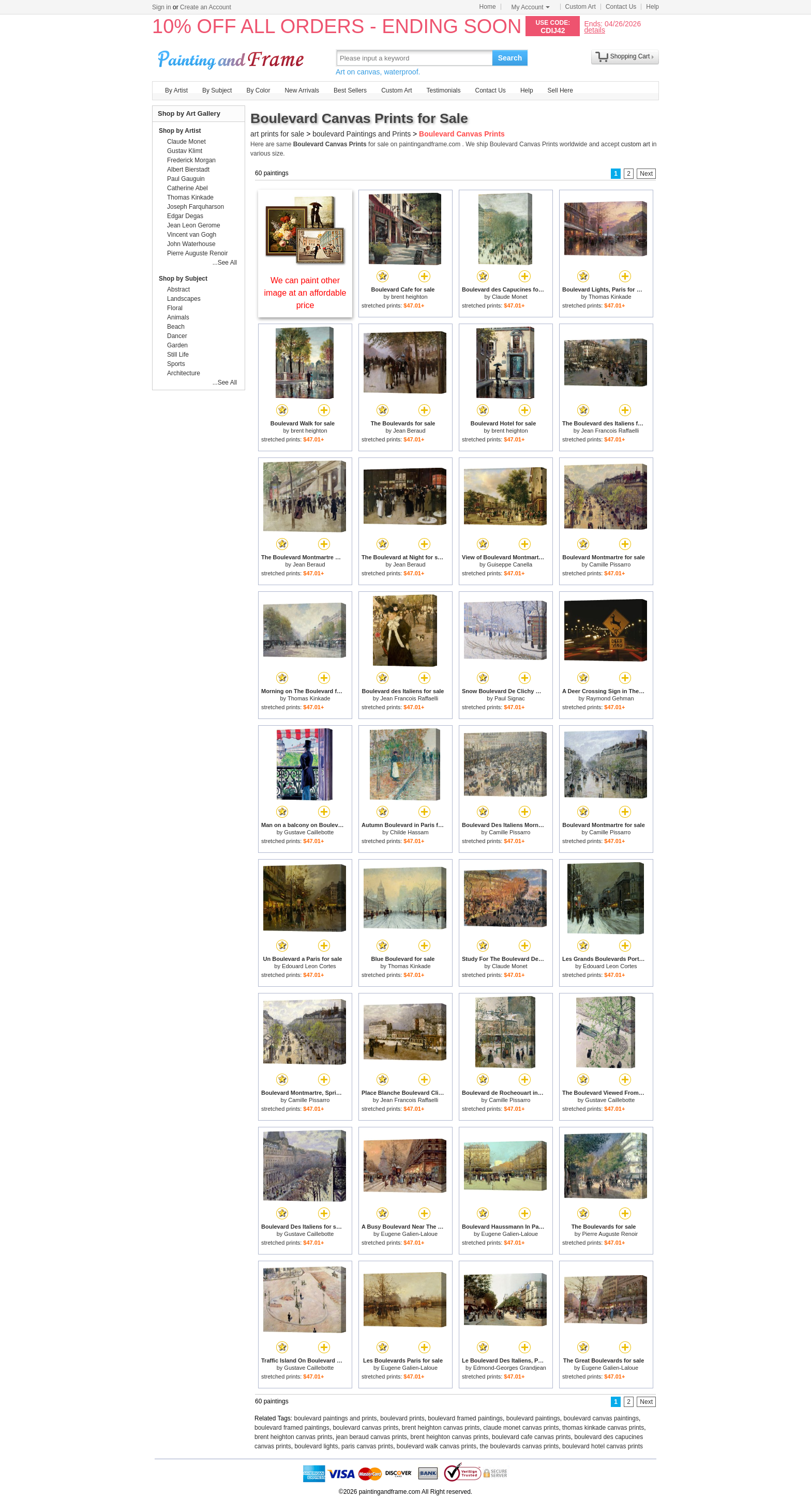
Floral (175, 308)
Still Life (178, 354)
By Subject (217, 90)
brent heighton (409, 297)
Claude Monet (510, 297)
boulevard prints (402, 1418)
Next (646, 173)
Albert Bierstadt (188, 169)
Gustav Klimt (184, 151)
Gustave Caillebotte (309, 832)
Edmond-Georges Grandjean (509, 1368)
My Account (531, 7)
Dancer (177, 336)
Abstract (178, 289)
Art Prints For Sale (232, 57)
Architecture (183, 373)
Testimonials (443, 90)
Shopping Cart (630, 56)
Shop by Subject (183, 278)
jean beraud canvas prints (371, 1437)
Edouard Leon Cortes (309, 966)
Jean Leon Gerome (193, 225)
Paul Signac (509, 698)
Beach (176, 326)
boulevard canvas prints (365, 1427)
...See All (225, 262)
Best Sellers (350, 90)
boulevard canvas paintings (601, 1418)
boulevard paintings (533, 1418)
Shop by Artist (180, 130)
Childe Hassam (409, 832)
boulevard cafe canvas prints (531, 1437)
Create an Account (205, 7)
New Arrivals (301, 90)
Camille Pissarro (609, 564)
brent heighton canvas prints (441, 1427)
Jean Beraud (409, 430)
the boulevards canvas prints (519, 1446)
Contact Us (621, 6)
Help (652, 6)
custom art (635, 144)
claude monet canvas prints (521, 1427)
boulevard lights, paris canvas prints (343, 1446)
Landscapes (184, 298)
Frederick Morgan (191, 160)
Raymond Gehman (610, 698)
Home (487, 6)
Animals (178, 317)
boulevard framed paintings (465, 1418)
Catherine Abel (187, 188)
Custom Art (580, 6)
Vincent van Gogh (191, 234)
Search (510, 58)
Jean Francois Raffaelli (610, 430)
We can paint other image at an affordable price (305, 293)
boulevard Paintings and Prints (361, 134)
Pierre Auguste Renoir (610, 1234)
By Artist (176, 90)
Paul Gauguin (186, 178)
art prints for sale (277, 134)
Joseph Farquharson (195, 206)
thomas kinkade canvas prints (603, 1427)
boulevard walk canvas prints (436, 1446)
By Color (258, 90)
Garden (177, 345)
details (594, 30)
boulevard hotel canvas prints (602, 1446)
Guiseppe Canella (509, 564)
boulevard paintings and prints (335, 1418)
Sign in (161, 7)
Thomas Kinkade (610, 297)
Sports (176, 364)
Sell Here (560, 90)
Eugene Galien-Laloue (409, 1234)
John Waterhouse (191, 244)
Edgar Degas (185, 216)
